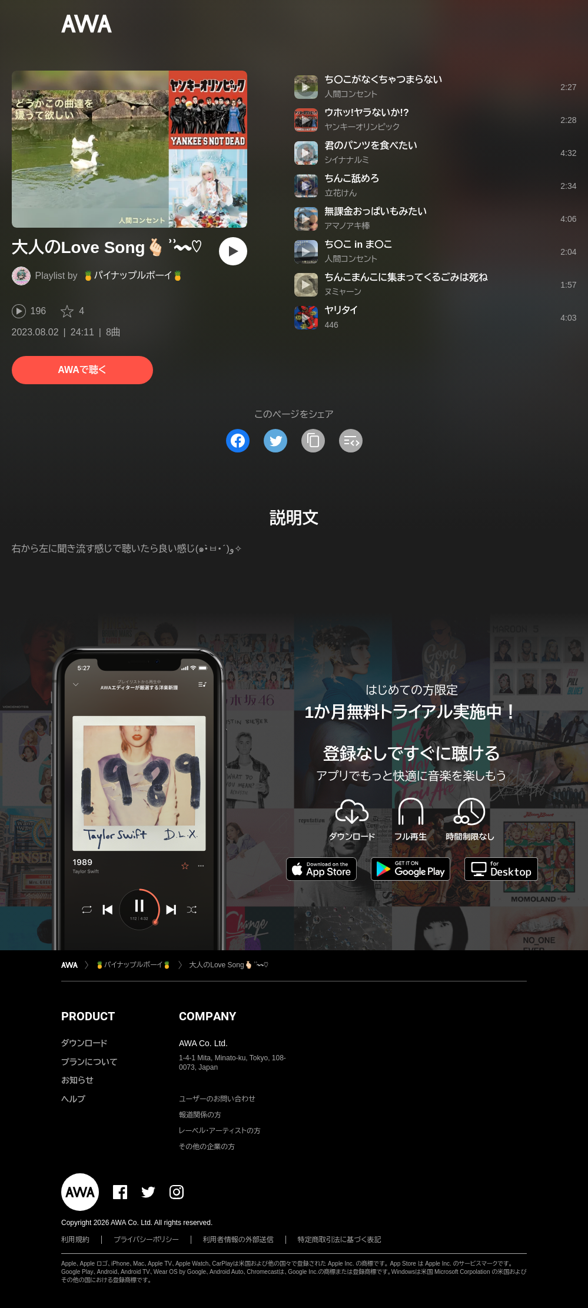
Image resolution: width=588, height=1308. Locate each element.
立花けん (341, 193)
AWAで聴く (82, 370)
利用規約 (75, 1240)
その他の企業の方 (207, 1147)
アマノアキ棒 (347, 226)
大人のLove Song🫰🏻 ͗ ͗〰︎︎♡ (228, 965)
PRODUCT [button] (88, 1016)
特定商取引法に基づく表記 (339, 1240)
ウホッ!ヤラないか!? (367, 113)
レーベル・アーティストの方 (220, 1131)
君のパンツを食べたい (371, 146)
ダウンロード (84, 1043)
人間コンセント (351, 94)
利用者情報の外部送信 (238, 1240)
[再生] (233, 251)
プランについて (89, 1062)
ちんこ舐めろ (352, 179)
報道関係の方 (200, 1115)
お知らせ (77, 1080)
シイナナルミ (347, 160)
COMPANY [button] (207, 1016)
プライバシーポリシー (146, 1240)
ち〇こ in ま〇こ (359, 244)
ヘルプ (73, 1099)
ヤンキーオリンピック (362, 127)
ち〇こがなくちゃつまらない (384, 80)
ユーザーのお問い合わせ (217, 1099)
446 (331, 325)
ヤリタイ (341, 310)
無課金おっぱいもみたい (376, 212)
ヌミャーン (343, 292)
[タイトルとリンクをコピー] (313, 440)
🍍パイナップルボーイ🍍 (133, 276)
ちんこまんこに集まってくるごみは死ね (406, 277)
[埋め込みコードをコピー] (351, 440)
